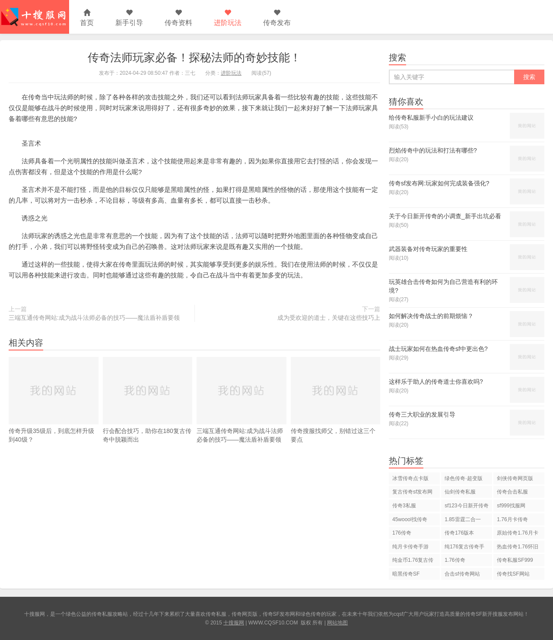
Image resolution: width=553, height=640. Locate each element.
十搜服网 (233, 623)
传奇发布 (277, 18)
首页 (87, 18)
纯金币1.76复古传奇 (412, 561)
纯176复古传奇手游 (464, 548)
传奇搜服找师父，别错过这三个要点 (336, 400)
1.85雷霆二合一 (462, 519)
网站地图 (337, 623)
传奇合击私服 (512, 492)
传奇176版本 (459, 533)
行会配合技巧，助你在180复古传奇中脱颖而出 (148, 400)
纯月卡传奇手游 (410, 547)
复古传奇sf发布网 (412, 492)
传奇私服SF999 (515, 560)
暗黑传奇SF (406, 574)
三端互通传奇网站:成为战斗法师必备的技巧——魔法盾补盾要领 (94, 317)
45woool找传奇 (409, 519)
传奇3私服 (404, 506)
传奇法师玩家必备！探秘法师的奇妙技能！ (194, 57)
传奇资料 (178, 18)
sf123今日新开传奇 (466, 506)
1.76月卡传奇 (512, 519)
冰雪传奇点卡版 (410, 478)
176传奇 (401, 533)
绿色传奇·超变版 (463, 478)
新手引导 (129, 18)
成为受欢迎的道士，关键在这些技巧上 (328, 317)
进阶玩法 (228, 18)
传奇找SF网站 (513, 574)
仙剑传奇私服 (460, 492)
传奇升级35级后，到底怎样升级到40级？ (54, 400)
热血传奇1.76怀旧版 (517, 548)
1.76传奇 (455, 560)
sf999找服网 (511, 506)
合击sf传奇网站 (462, 574)
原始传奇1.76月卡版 (517, 534)
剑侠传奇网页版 (515, 478)
